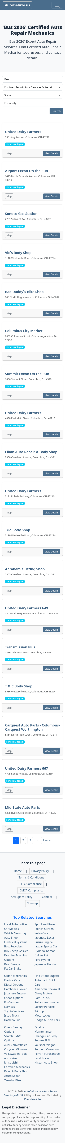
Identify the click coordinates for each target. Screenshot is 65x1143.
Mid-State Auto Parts (22, 807)
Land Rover (42, 1058)
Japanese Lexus (45, 937)
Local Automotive (15, 924)
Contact (47, 897)
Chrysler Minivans (15, 1049)
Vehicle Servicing (15, 933)
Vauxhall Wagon (45, 1045)
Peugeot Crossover (47, 1049)
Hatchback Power (15, 989)
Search (56, 111)
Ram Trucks (42, 998)
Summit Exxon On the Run (27, 373)
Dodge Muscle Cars (47, 1020)
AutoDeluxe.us (17, 5)
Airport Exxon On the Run (26, 170)
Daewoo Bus (12, 1020)
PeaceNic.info (32, 1099)
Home (18, 871)
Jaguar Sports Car (46, 946)
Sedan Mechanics (15, 976)
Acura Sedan (12, 1076)
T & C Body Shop (18, 686)
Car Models (11, 929)
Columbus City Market (23, 330)
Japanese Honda (45, 964)
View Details (51, 153)
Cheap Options (13, 998)
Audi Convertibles (15, 1045)
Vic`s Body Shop (18, 252)
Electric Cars (12, 980)
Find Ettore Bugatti (47, 976)
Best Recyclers (13, 946)
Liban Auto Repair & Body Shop (31, 452)
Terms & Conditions (31, 877)
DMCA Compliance (31, 890)
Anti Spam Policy (21, 897)
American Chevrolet (47, 989)
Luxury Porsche (45, 1007)
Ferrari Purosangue (47, 1054)
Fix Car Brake (12, 968)
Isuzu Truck (11, 1015)
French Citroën (44, 929)
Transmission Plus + (21, 647)
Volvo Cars (41, 933)
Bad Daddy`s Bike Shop (24, 291)
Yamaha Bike (12, 1080)
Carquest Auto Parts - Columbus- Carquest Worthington (32, 727)
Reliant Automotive (47, 1002)
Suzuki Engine (44, 942)
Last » (46, 840)
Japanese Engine (15, 993)
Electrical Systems (15, 942)
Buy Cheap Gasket (16, 951)
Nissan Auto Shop (46, 1062)
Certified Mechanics (17, 1067)
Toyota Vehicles (14, 1011)
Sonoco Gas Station (21, 213)
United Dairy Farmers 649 (26, 608)
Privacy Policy (40, 871)
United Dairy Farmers (23, 131)
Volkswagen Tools (15, 1054)
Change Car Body (46, 1036)
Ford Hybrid (42, 960)
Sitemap (32, 903)
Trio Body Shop (17, 530)
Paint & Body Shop (16, 1071)
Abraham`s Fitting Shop (25, 569)
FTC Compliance (31, 884)
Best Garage (12, 964)
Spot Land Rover (45, 924)
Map (9, 153)
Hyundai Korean (45, 951)
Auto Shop (11, 937)
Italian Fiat (41, 955)
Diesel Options (13, 984)
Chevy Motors (44, 993)
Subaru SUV (42, 1040)
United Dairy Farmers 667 (26, 768)
